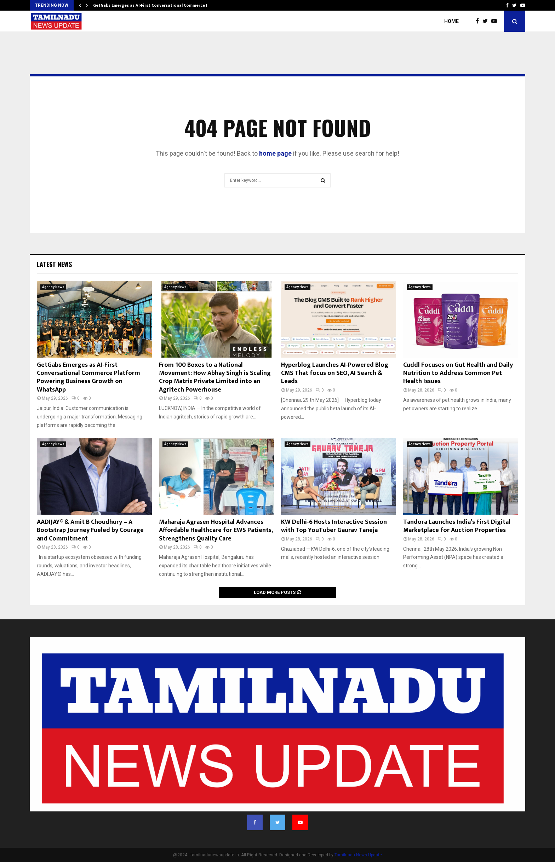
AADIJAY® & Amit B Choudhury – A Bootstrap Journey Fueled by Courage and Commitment (90, 530)
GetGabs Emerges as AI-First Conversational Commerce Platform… (160, 5)
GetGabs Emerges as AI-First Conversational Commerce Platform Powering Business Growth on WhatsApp (88, 377)
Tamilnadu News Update (358, 854)
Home (451, 21)
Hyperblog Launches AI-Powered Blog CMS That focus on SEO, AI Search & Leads (334, 373)
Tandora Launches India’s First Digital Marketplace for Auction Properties (456, 526)
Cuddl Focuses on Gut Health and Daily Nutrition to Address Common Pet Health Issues (458, 373)
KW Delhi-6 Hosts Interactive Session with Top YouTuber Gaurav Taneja (334, 526)
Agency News (53, 287)
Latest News (54, 264)
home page (275, 153)
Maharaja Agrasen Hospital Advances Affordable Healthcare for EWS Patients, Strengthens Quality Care (216, 530)
